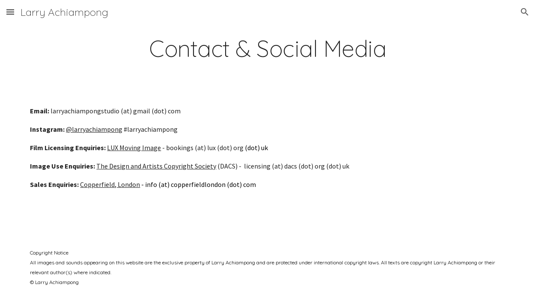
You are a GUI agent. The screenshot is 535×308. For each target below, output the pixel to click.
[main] (267, 48)
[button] (10, 12)
